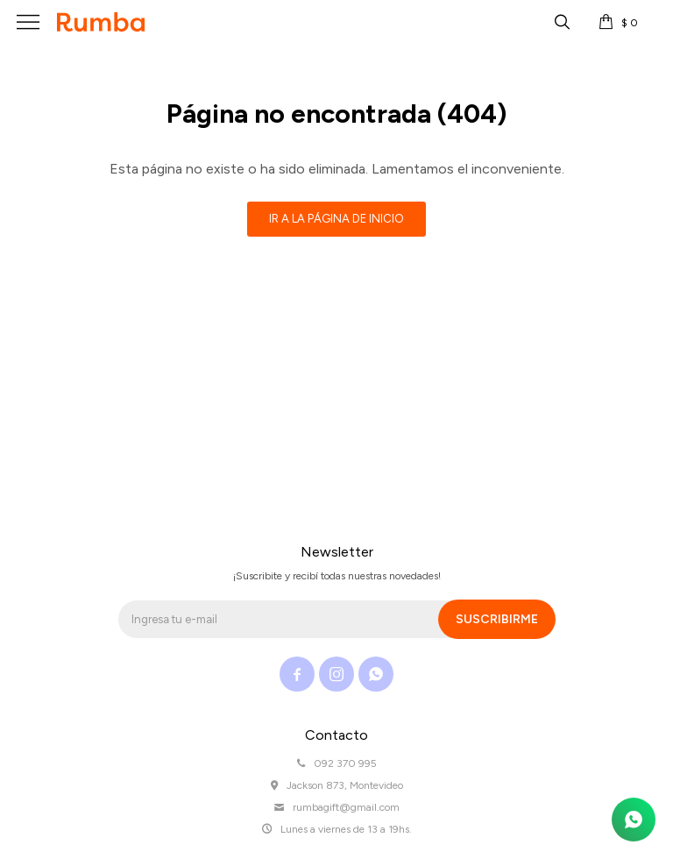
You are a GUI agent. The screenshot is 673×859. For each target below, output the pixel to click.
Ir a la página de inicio (336, 218)
